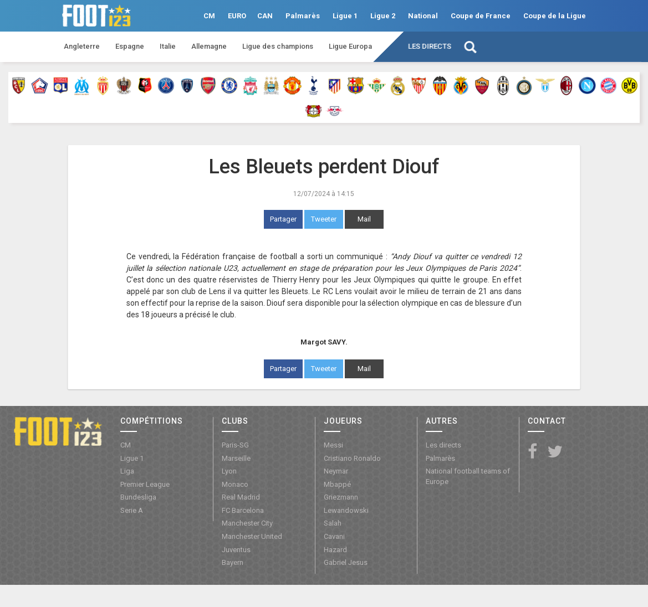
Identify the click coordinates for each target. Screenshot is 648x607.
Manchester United (252, 536)
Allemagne (209, 46)
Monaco (235, 484)
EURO (237, 16)
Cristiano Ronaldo (352, 458)
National (423, 16)
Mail (364, 219)
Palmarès (302, 16)
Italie (168, 46)
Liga (127, 471)
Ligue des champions (277, 46)
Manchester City (247, 523)
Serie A (131, 510)
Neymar (336, 471)
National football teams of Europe (468, 476)
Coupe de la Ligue (554, 16)
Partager (283, 219)
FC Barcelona (243, 510)
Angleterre (82, 46)
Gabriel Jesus (346, 562)
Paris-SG (235, 445)
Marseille (236, 458)
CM (209, 16)
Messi (333, 445)
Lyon (229, 471)
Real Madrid (241, 497)
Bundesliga (138, 497)
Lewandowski (346, 510)
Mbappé (337, 484)
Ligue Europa (350, 46)
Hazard (335, 550)
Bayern (232, 562)
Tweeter (323, 219)
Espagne (129, 46)
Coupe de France (481, 16)
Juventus (236, 550)
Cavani (334, 536)
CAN (265, 16)
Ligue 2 (382, 16)
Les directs (429, 46)
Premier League (145, 484)
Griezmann (341, 497)
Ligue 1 (345, 16)
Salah (332, 523)
